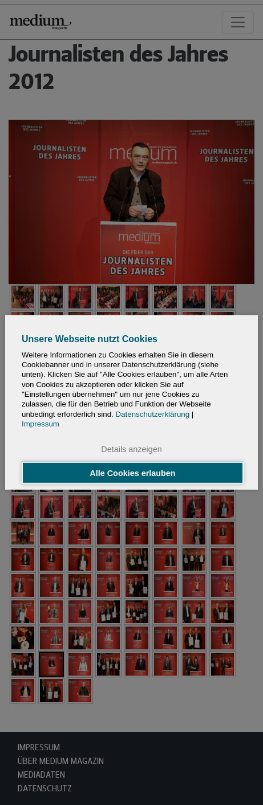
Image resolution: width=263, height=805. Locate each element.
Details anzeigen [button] (131, 449)
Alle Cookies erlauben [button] (132, 472)
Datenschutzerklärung (153, 414)
